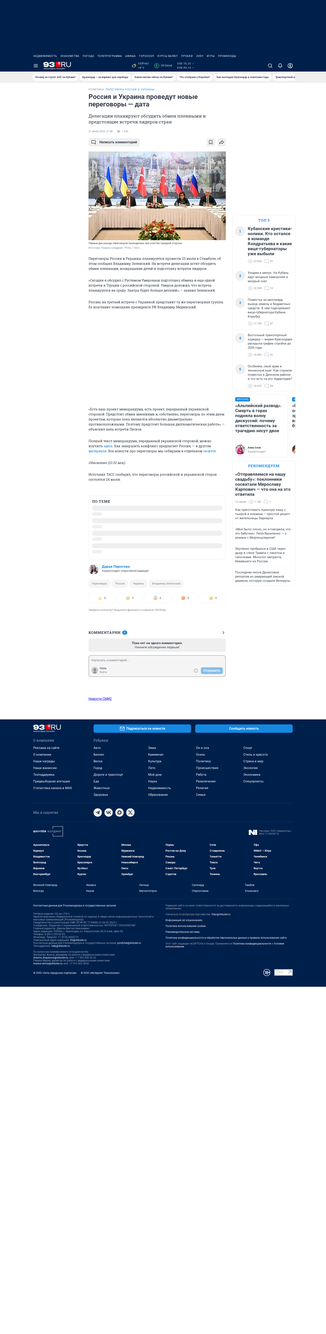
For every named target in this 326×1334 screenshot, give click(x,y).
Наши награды (44, 1108)
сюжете (209, 451)
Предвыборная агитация (51, 1128)
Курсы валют (168, 56)
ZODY (199, 56)
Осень (200, 1102)
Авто (97, 1095)
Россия (120, 583)
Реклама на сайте (46, 1095)
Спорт (247, 1095)
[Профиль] (290, 66)
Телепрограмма (110, 56)
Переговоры (99, 583)
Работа (201, 1122)
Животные (102, 1135)
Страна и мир (253, 1108)
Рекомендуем (264, 465)
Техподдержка (43, 1122)
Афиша (130, 56)
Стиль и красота (255, 1102)
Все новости (57, 93)
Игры (211, 56)
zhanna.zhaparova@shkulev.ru (50, 1304)
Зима (152, 1095)
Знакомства (69, 56)
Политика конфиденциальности (252, 1290)
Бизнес (99, 1102)
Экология (250, 1115)
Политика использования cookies (186, 1273)
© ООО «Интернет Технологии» (100, 1320)
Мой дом (155, 1122)
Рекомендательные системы (183, 1279)
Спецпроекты (253, 1128)
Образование (158, 1142)
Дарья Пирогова (116, 566)
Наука (152, 1128)
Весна (98, 1108)
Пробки (187, 56)
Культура (154, 1108)
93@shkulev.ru (78, 1287)
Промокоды (227, 56)
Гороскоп (146, 56)
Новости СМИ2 (100, 699)
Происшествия (207, 1115)
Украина (138, 583)
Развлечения (206, 1128)
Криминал (155, 1102)
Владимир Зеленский (166, 583)
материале (98, 451)
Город (98, 1115)
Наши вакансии (45, 1115)
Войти (103, 672)
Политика (203, 1108)
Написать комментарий (114, 142)
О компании (42, 1102)
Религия (202, 1135)
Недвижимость (45, 56)
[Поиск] (270, 66)
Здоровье (101, 1142)
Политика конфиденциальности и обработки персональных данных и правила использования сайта (226, 1285)
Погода (88, 56)
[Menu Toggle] (36, 66)
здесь (108, 446)
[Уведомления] (280, 66)
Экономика (251, 1122)
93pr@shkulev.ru (221, 1261)
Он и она (202, 1095)
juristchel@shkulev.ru (129, 1290)
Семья (200, 1142)
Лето (151, 1115)
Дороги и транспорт (108, 1122)
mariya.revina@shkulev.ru (47, 1310)
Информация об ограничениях (184, 1267)
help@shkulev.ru (60, 1293)
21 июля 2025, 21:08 (101, 131)
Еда (96, 1128)
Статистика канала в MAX (52, 1135)
